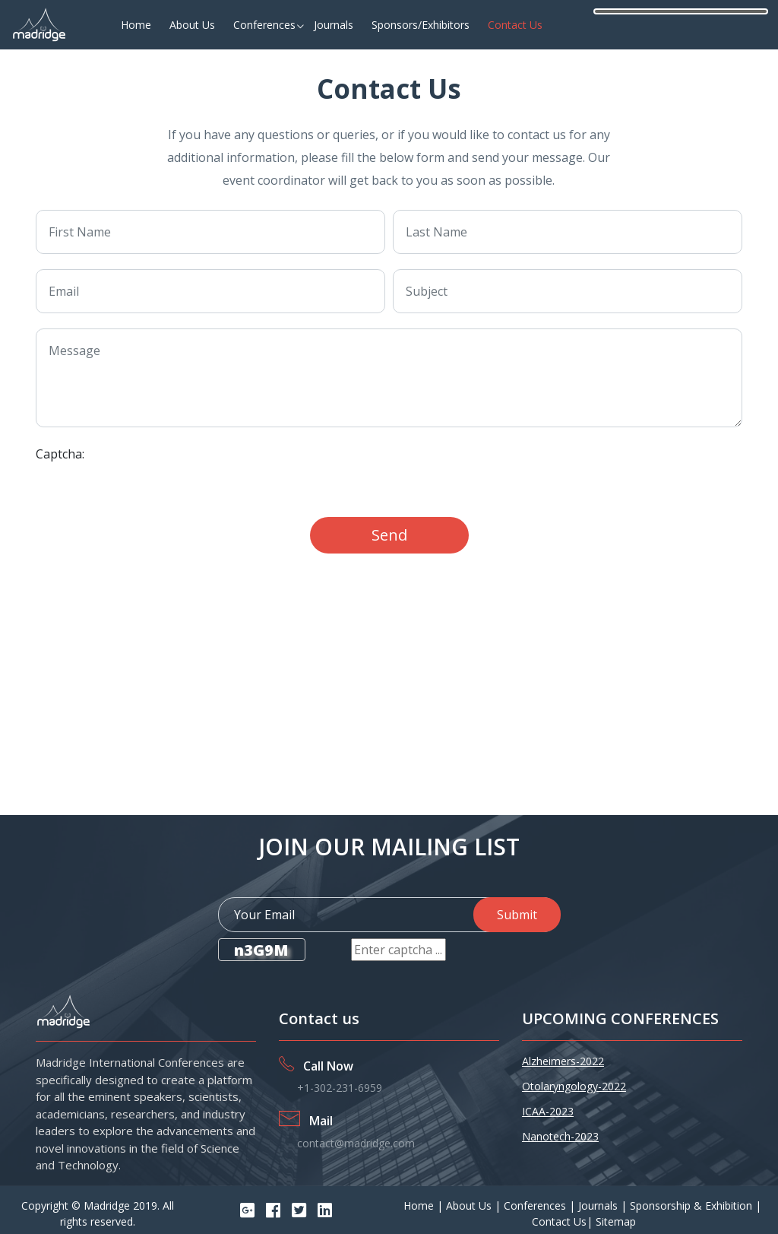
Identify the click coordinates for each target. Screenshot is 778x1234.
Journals (333, 24)
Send (389, 535)
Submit (517, 914)
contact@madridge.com (356, 1143)
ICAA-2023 (548, 1111)
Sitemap (616, 1221)
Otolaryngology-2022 (574, 1086)
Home (136, 24)
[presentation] (270, 472)
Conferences (264, 24)
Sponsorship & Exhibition (692, 1205)
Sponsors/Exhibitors (421, 24)
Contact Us (515, 24)
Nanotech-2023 (560, 1136)
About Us (192, 24)
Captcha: (60, 454)
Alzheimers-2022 (563, 1061)
